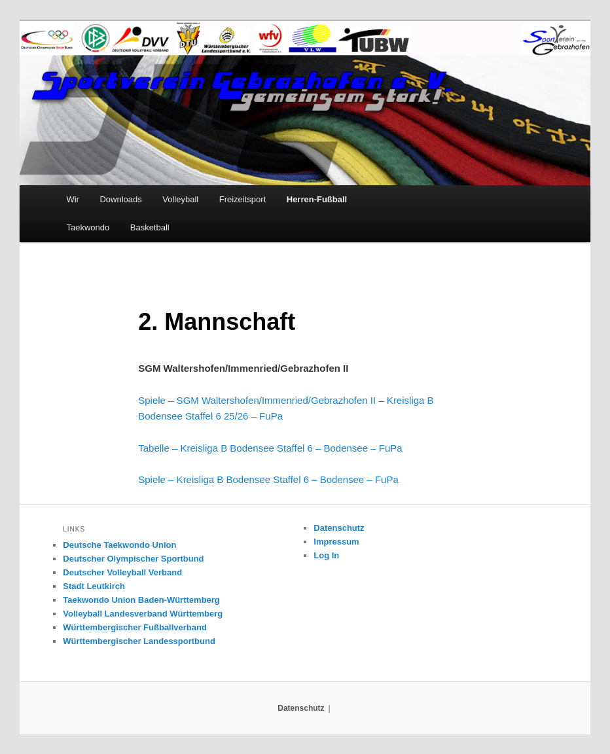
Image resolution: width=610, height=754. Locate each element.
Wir (72, 199)
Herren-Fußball (317, 199)
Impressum (336, 542)
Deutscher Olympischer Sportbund (133, 559)
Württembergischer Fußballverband (135, 627)
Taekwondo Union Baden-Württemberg (141, 600)
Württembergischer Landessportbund (139, 641)
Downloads (120, 199)
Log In (326, 555)
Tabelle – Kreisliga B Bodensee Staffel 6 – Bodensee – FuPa (270, 448)
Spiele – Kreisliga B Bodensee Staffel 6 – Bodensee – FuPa (268, 479)
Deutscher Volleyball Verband (122, 572)
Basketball (150, 227)
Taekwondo (87, 227)
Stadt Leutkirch (94, 586)
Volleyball (180, 199)
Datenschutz (339, 528)
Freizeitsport (242, 199)
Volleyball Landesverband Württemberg (143, 614)
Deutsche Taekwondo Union (119, 545)
